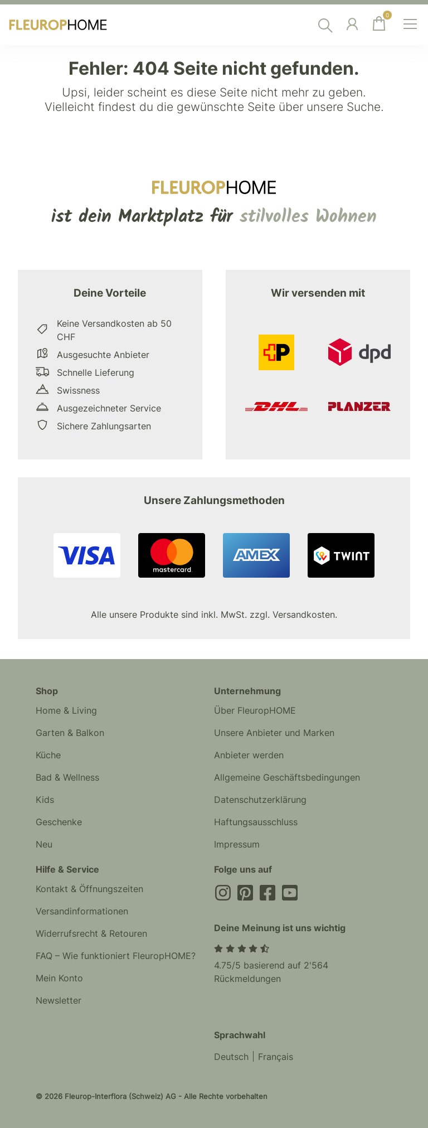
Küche (48, 755)
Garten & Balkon (70, 732)
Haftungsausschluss (256, 821)
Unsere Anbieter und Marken (274, 732)
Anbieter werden (249, 755)
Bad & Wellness (67, 777)
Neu (44, 844)
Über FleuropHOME (255, 710)
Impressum (237, 844)
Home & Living (66, 710)
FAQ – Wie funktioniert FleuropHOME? (116, 955)
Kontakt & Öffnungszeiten (89, 888)
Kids (45, 799)
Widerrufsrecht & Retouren (91, 933)
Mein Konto (59, 978)
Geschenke (59, 821)
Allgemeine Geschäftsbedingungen (287, 777)
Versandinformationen (82, 911)
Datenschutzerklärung (260, 799)
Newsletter (58, 1000)
